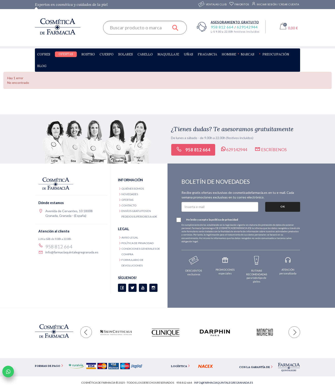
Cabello (145, 54)
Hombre (229, 54)
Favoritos (239, 4)
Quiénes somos (132, 188)
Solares (125, 54)
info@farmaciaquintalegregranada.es (71, 252)
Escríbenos (271, 149)
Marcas (247, 54)
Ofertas (66, 54)
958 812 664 (222, 27)
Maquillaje (168, 54)
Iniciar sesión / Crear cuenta (275, 3)
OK (282, 206)
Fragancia (207, 54)
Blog (42, 66)
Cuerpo (107, 54)
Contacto (129, 205)
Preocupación (275, 54)
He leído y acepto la (209, 220)
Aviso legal (129, 237)
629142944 (247, 27)
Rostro (88, 54)
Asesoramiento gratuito (235, 22)
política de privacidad (224, 219)
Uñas (188, 54)
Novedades (129, 194)
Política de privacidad (137, 243)
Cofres (43, 54)
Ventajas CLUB (216, 4)
